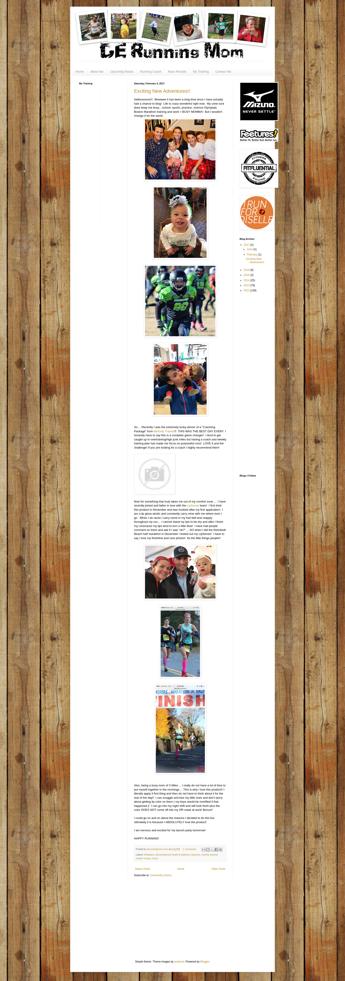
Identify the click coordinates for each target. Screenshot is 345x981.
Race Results (177, 71)
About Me (96, 71)
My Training (201, 71)
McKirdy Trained (164, 431)
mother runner (143, 858)
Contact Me (223, 71)
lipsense (195, 854)
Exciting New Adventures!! (162, 91)
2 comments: (190, 849)
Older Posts (218, 868)
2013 (247, 285)
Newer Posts (142, 868)
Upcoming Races (122, 71)
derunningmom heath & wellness (172, 854)
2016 (247, 270)
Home (79, 71)
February (252, 254)
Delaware (149, 854)
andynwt (179, 961)
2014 (247, 280)
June (250, 249)
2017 (247, 244)
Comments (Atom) (160, 875)
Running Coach (150, 71)
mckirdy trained (209, 854)
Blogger (204, 961)
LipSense (193, 505)
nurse (155, 858)
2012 (247, 290)
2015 (247, 275)
